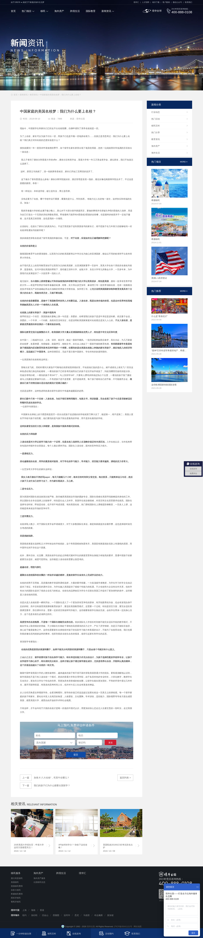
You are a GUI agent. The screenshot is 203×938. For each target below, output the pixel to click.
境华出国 (91, 926)
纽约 (24, 915)
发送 (110, 742)
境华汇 (136, 2)
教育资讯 (34, 95)
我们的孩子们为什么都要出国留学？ (45, 785)
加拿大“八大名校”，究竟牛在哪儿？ (44, 778)
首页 (13, 11)
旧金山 (45, 915)
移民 (42, 11)
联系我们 (188, 2)
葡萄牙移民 (16, 902)
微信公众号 (177, 2)
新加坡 (110, 915)
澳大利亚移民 (17, 878)
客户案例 (166, 2)
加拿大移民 (16, 890)
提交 (76, 754)
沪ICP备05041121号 (123, 926)
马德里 (86, 915)
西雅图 (56, 915)
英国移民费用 (17, 886)
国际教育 (90, 11)
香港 (42, 910)
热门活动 (155, 119)
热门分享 (155, 132)
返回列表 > (125, 777)
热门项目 (26, 11)
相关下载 (156, 2)
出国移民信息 (39, 882)
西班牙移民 (16, 898)
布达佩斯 (98, 915)
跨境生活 (75, 11)
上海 (24, 910)
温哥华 (67, 915)
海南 (33, 910)
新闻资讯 (106, 11)
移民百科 (155, 125)
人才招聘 (145, 2)
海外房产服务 (39, 878)
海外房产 (59, 11)
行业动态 (155, 112)
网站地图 (137, 926)
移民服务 (16, 873)
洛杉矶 (34, 915)
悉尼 (77, 915)
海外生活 (155, 153)
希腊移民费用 (17, 894)
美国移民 (15, 882)
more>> (184, 162)
